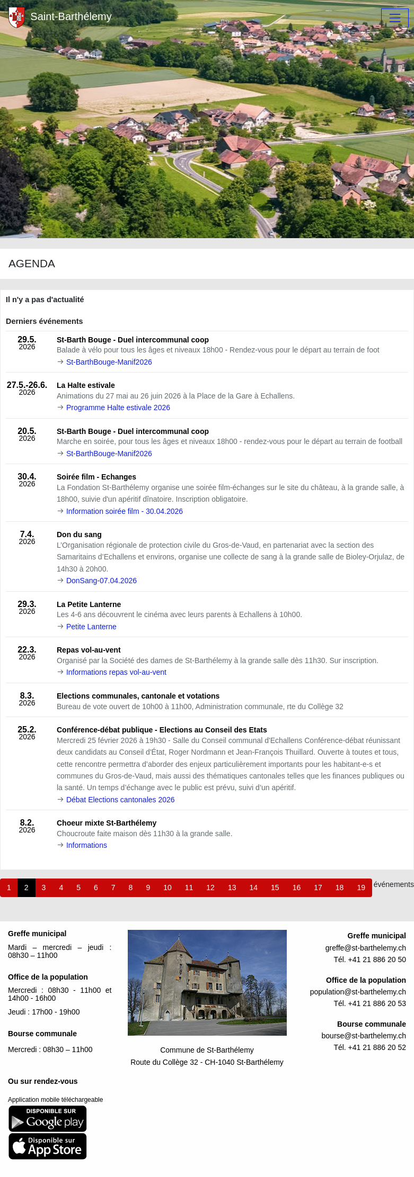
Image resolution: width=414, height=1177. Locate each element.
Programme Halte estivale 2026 (118, 407)
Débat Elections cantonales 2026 (120, 799)
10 (167, 887)
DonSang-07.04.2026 (101, 580)
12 (210, 887)
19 (361, 887)
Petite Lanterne (91, 626)
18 (340, 887)
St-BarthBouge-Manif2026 (109, 362)
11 (189, 887)
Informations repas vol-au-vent (116, 672)
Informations (86, 845)
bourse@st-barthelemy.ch (364, 1035)
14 (253, 887)
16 (297, 887)
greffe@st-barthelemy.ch (365, 948)
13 (232, 887)
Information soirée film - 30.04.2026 (124, 511)
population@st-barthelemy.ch (358, 992)
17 (318, 887)
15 (275, 887)
